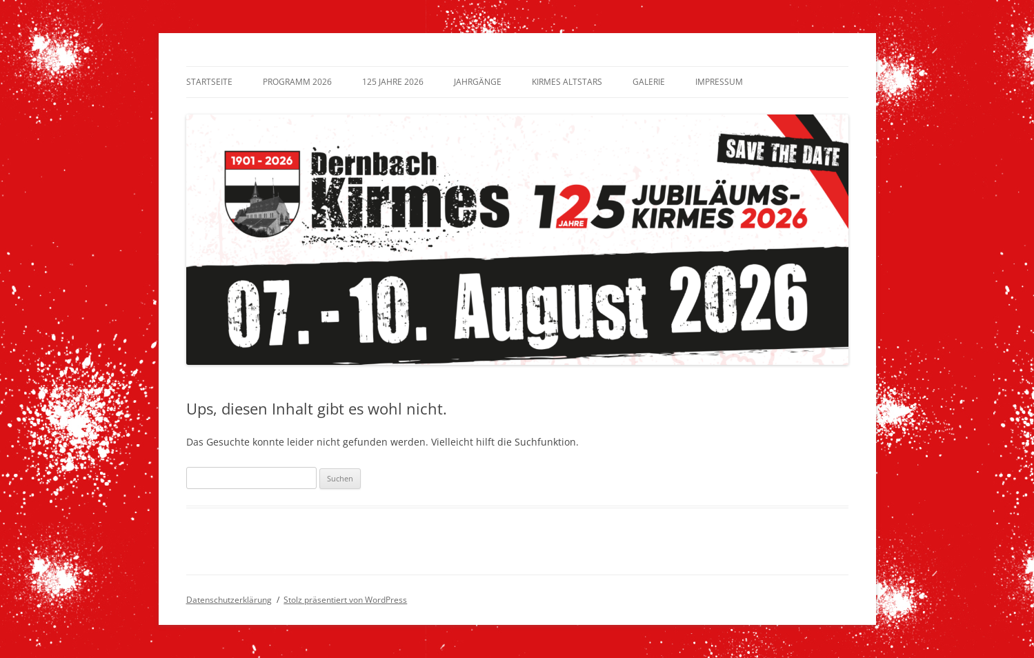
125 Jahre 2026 (393, 82)
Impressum (719, 82)
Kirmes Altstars (567, 82)
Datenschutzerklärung (229, 600)
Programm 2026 (297, 82)
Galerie (649, 82)
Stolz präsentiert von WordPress (345, 600)
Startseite (209, 82)
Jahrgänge (477, 82)
